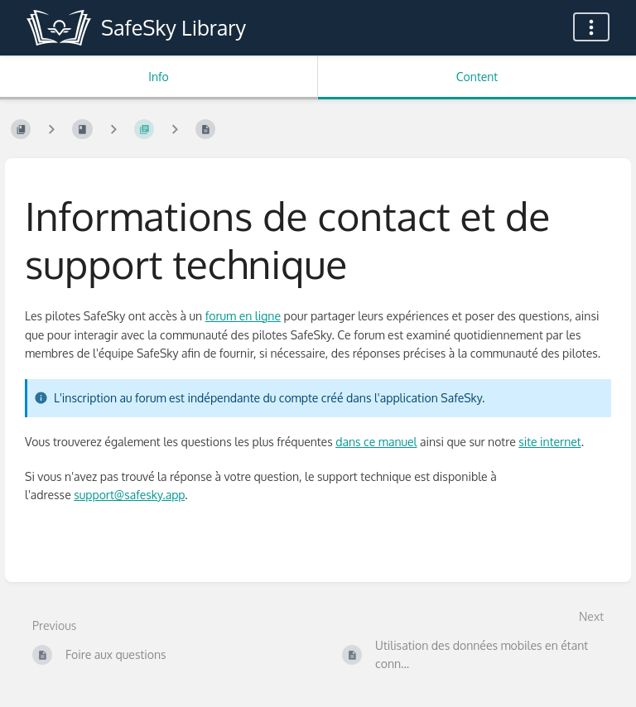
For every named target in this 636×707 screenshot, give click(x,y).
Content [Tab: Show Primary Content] (477, 77)
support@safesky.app (129, 495)
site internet (549, 442)
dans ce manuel (376, 442)
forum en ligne (243, 316)
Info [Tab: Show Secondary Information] (158, 77)
